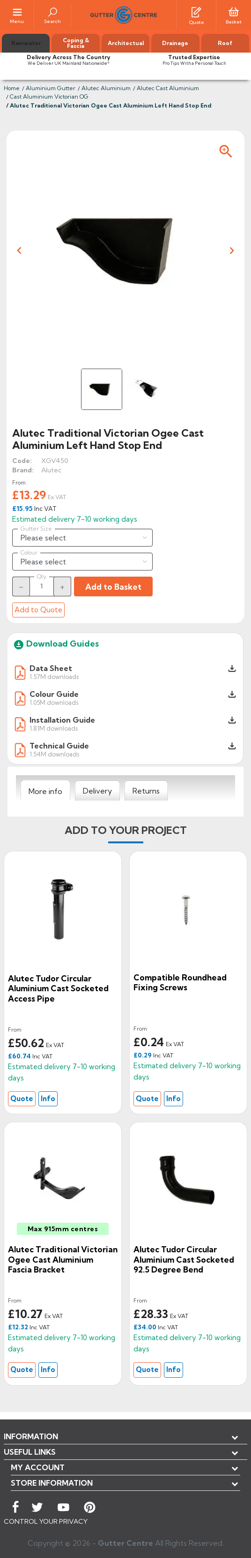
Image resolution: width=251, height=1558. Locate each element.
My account (38, 1467)
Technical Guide (59, 745)
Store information (52, 1483)
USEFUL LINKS (30, 1452)
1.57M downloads (54, 676)
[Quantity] (41, 586)
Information (31, 1436)
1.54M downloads (54, 753)
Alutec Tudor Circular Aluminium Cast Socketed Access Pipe (58, 988)
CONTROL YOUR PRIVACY (46, 1521)
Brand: (23, 470)
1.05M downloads (54, 702)
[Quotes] (196, 11)
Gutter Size (36, 529)
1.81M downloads (54, 728)
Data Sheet (51, 668)
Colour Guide (54, 694)
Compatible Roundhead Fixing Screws (180, 982)
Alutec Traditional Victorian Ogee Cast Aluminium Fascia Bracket (63, 1259)
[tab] (45, 791)
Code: (22, 460)
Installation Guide (62, 720)
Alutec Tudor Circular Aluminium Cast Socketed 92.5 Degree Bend (183, 1259)
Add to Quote (38, 609)
